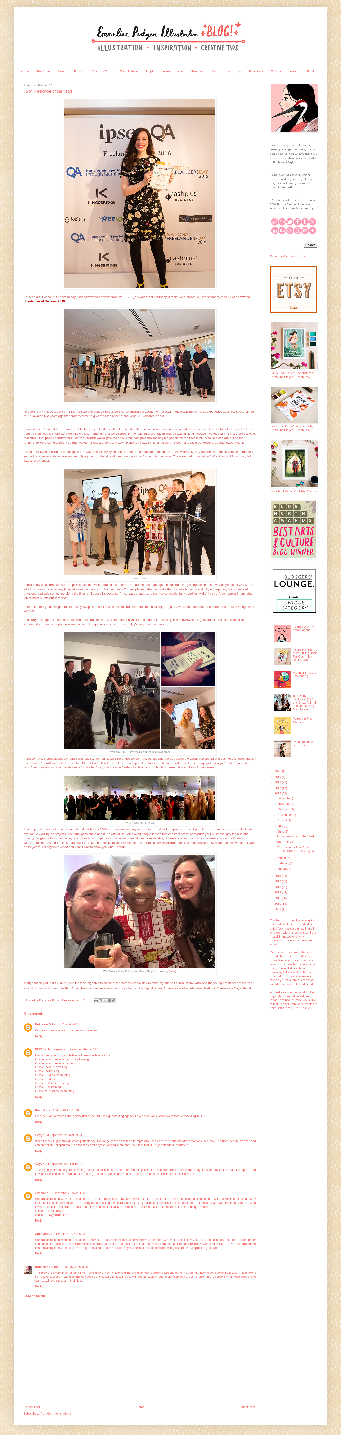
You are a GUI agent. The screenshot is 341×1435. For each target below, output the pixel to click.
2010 (278, 903)
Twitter (276, 71)
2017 (278, 788)
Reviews (197, 71)
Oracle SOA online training (52, 1083)
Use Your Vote (286, 842)
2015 (278, 876)
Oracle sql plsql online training (54, 1091)
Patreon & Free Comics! (303, 720)
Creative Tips (101, 71)
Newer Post (32, 1407)
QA (68, 983)
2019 (278, 777)
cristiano (41, 1193)
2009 (278, 909)
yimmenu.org (58, 1170)
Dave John (42, 1110)
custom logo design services (166, 1276)
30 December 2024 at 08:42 (68, 1193)
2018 (278, 782)
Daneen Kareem (46, 1266)
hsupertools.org (85, 1141)
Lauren (179, 983)
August (282, 820)
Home (24, 71)
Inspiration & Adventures (164, 71)
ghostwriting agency (121, 1116)
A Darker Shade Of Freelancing (305, 674)
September (285, 815)
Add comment (35, 1296)
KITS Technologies (48, 1049)
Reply (38, 1036)
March (282, 858)
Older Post (248, 1407)
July (281, 826)
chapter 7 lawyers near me (52, 1215)
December (285, 798)
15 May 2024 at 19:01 (65, 1110)
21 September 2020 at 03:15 (82, 1049)
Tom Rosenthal (75, 988)
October (283, 809)
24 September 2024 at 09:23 (63, 1135)
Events (79, 71)
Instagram (233, 71)
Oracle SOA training (48, 1087)
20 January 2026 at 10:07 (75, 1266)
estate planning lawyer (49, 1211)
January (283, 869)
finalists (140, 983)
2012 (278, 892)
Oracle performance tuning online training (62, 1059)
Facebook (256, 71)
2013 (278, 887)
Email (310, 71)
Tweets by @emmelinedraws (288, 256)
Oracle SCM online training (52, 1075)
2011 (278, 898)
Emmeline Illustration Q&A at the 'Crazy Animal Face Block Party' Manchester (304, 702)
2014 (278, 881)
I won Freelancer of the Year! (303, 743)
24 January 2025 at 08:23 (70, 1234)
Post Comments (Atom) (56, 1413)
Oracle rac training (47, 1071)
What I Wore (128, 71)
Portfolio (43, 71)
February (284, 863)
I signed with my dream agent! (303, 628)
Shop (215, 71)
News (62, 71)
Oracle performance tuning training (57, 1063)
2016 (278, 793)
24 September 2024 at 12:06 (63, 1164)
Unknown (41, 1024)
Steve (172, 971)
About (294, 71)
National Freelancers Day (221, 988)
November (285, 804)
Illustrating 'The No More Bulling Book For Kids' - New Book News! (305, 655)
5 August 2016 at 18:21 (64, 1024)
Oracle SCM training (48, 1079)
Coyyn (39, 1135)
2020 (278, 771)
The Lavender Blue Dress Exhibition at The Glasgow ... (297, 849)
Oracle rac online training (51, 1067)
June (281, 831)
